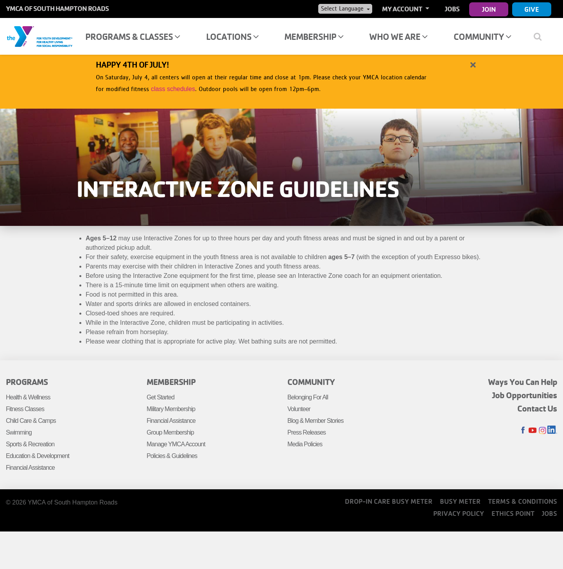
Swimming (19, 432)
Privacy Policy (458, 513)
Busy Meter (460, 501)
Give (531, 9)
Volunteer (298, 409)
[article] (281, 77)
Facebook (523, 430)
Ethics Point (512, 513)
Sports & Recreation (30, 444)
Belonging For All (307, 397)
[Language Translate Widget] (345, 8)
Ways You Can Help (522, 381)
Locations (232, 36)
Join (489, 9)
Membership (313, 36)
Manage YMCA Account (176, 444)
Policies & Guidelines (172, 456)
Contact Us (537, 408)
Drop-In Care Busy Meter (388, 501)
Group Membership (170, 432)
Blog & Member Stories (315, 420)
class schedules (173, 89)
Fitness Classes (25, 409)
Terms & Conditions (522, 501)
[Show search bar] (540, 36)
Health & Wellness (28, 397)
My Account (402, 8)
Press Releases (306, 432)
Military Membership (171, 409)
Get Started (160, 397)
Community (482, 36)
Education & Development (37, 456)
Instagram (542, 430)
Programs (27, 381)
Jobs (452, 8)
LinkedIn (552, 430)
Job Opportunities (524, 395)
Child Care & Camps (31, 420)
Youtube (533, 430)
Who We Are (398, 36)
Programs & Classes (132, 36)
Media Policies (304, 444)
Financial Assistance (30, 467)
